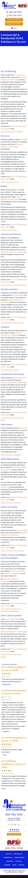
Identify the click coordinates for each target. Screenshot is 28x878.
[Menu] (14, 28)
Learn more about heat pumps (10, 455)
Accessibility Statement (11, 872)
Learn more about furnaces (9, 370)
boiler (18, 190)
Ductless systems (18, 295)
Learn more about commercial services (14, 285)
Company (7, 865)
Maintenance (19, 857)
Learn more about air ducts (9, 182)
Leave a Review (14, 834)
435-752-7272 (14, 126)
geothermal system (20, 378)
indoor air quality (21, 530)
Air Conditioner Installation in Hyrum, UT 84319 (13, 764)
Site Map (20, 872)
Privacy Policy (21, 870)
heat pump (23, 428)
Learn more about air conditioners (12, 132)
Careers (21, 865)
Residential (18, 854)
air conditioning (19, 75)
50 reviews (16, 831)
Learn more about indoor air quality (12, 551)
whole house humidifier (17, 571)
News (14, 865)
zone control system (12, 619)
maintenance (5, 487)
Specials (18, 861)
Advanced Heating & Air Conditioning (13, 252)
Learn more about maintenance (11, 503)
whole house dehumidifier (11, 573)
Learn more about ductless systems (12, 323)
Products (10, 861)
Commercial (8, 857)
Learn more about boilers (9, 230)
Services (9, 854)
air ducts (22, 139)
